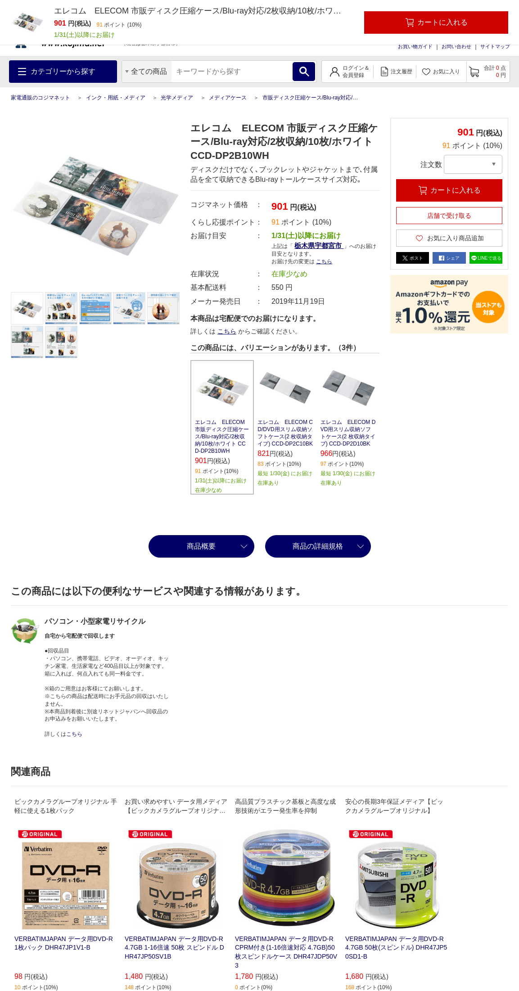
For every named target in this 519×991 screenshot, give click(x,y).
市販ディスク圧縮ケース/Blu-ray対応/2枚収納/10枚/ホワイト (335, 98)
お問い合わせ (456, 46)
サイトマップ (495, 46)
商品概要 (201, 546)
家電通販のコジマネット (40, 98)
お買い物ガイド (415, 46)
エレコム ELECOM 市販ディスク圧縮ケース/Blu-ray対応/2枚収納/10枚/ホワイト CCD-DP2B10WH (222, 436)
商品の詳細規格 (318, 546)
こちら (324, 261)
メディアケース (228, 98)
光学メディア (177, 98)
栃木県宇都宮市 (318, 245)
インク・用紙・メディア (115, 98)
